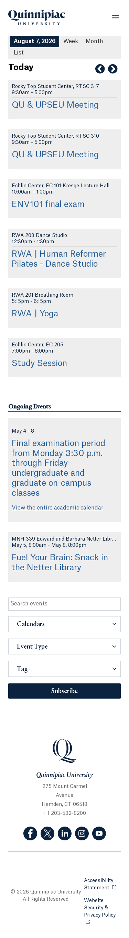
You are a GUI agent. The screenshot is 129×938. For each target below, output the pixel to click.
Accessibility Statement (102, 884)
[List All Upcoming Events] (18, 53)
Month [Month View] (94, 41)
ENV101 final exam (48, 204)
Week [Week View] (70, 41)
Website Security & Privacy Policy (102, 908)
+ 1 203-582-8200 (64, 813)
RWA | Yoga (35, 314)
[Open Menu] (115, 17)
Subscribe (64, 691)
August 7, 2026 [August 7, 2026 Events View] (35, 41)
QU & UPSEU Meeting (55, 105)
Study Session (39, 363)
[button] (64, 624)
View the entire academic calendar (57, 508)
